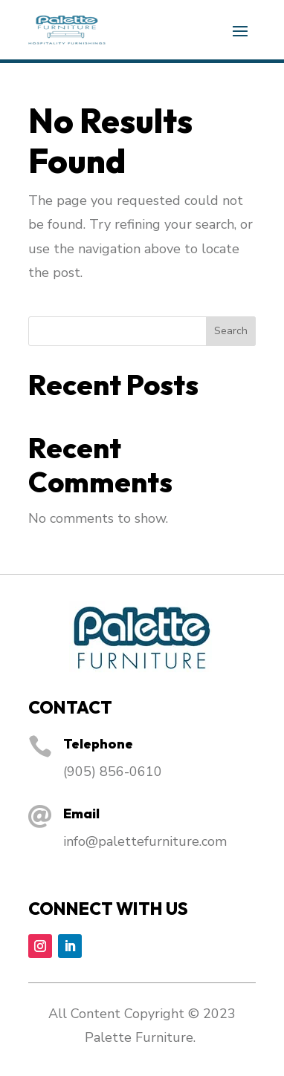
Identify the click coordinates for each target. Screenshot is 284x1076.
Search (231, 331)
